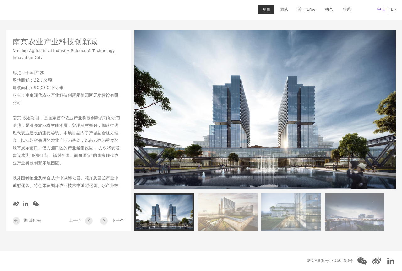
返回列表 (32, 221)
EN (393, 10)
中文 (380, 10)
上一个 (75, 221)
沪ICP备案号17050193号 (330, 261)
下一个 (117, 221)
